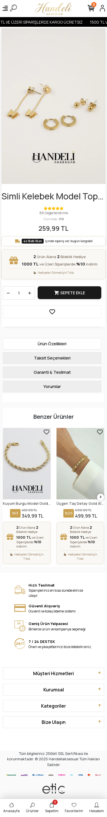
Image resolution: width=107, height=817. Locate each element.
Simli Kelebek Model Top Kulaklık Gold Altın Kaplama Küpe (49, 196)
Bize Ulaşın (54, 722)
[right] (101, 497)
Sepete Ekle (69, 293)
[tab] (52, 344)
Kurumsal (53, 690)
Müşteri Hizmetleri (53, 673)
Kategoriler (53, 706)
